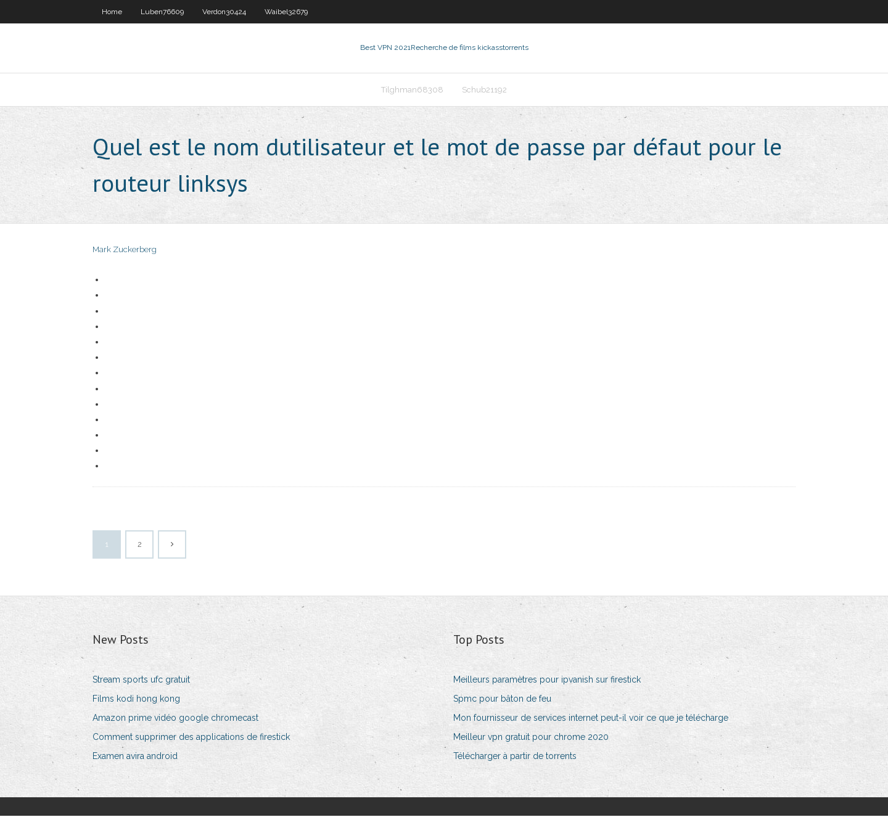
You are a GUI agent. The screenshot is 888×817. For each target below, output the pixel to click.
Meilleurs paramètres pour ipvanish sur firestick (547, 681)
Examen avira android (135, 758)
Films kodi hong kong (136, 700)
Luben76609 (162, 11)
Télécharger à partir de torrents (515, 758)
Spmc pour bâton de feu (502, 700)
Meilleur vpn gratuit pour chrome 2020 (531, 739)
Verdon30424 (224, 11)
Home (112, 11)
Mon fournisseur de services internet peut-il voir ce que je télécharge (590, 720)
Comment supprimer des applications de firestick (191, 739)
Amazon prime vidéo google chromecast (175, 720)
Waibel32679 (286, 11)
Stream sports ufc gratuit (141, 681)
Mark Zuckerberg (124, 251)
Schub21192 (484, 90)
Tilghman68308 (412, 90)
